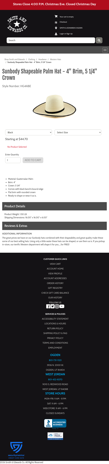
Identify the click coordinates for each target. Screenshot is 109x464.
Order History (55, 283)
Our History (55, 297)
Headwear (42, 59)
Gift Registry (55, 288)
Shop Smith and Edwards (14, 59)
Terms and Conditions (55, 343)
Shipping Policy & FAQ (55, 333)
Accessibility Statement (55, 318)
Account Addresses (55, 278)
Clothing (31, 59)
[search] (51, 40)
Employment (55, 347)
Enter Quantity (12, 154)
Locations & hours (55, 323)
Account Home (55, 268)
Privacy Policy (55, 338)
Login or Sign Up (66, 33)
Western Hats (55, 59)
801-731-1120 (55, 360)
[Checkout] (60, 22)
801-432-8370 (55, 379)
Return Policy (55, 328)
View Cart (55, 263)
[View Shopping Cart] (64, 17)
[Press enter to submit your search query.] (99, 40)
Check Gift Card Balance (55, 292)
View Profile (55, 273)
